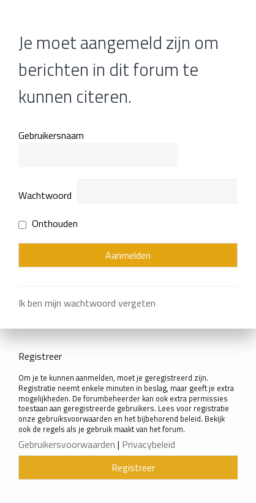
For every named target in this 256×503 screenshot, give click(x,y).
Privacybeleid (148, 444)
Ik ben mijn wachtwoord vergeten (87, 303)
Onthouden (48, 223)
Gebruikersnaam (51, 135)
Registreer (133, 467)
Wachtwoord (45, 195)
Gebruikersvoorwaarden (66, 444)
